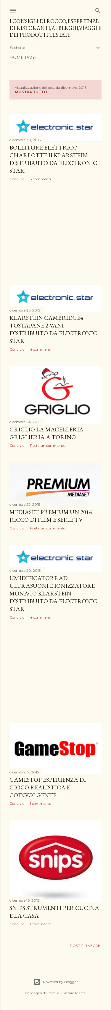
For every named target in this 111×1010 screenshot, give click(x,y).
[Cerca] (98, 9)
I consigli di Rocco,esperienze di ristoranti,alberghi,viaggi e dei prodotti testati (55, 28)
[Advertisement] (55, 233)
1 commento (40, 803)
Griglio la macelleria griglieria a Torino (46, 433)
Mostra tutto (31, 92)
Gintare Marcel (73, 993)
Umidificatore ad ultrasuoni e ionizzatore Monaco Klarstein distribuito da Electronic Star (53, 593)
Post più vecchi (86, 945)
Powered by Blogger (55, 981)
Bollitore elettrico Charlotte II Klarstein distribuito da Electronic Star (53, 159)
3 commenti (40, 179)
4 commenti (40, 349)
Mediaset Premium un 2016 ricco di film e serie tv (50, 516)
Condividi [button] (17, 179)
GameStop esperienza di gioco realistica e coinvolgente (47, 787)
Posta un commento (47, 445)
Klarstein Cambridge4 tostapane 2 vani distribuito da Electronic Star (53, 329)
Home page (23, 57)
